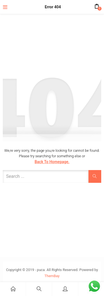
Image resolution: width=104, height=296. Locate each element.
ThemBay (51, 276)
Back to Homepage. (52, 162)
